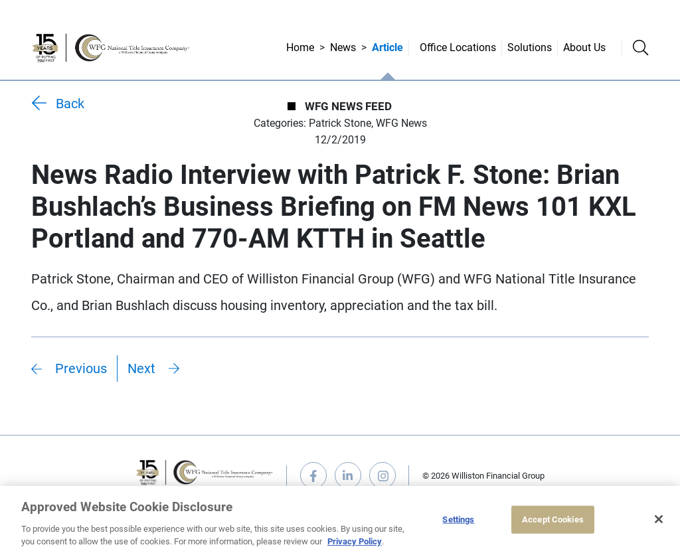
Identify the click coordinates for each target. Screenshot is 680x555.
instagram (382, 475)
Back (70, 104)
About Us (584, 47)
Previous (81, 368)
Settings (458, 519)
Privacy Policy (354, 541)
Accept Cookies (553, 519)
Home (300, 47)
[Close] (658, 519)
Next (141, 368)
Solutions (529, 47)
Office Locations (458, 47)
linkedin (348, 475)
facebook (313, 475)
